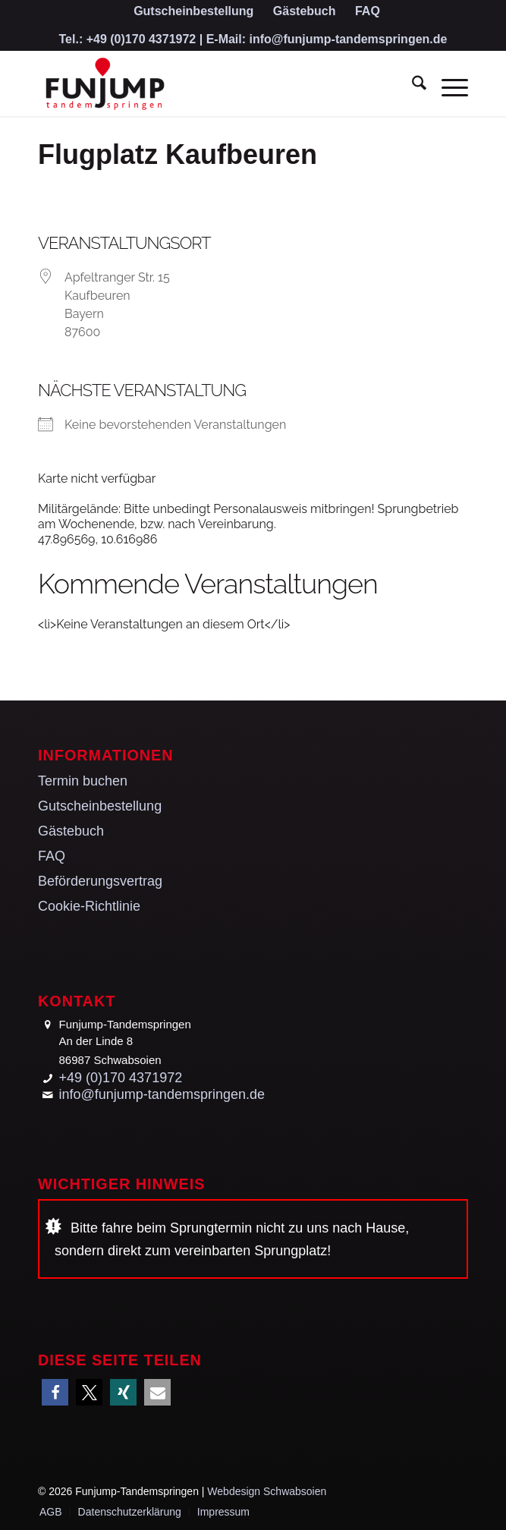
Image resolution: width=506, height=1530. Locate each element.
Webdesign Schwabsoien (266, 1491)
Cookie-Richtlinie (89, 906)
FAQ (51, 856)
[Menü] (447, 85)
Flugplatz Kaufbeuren (177, 154)
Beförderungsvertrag (100, 881)
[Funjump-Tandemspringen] (210, 85)
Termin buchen (82, 781)
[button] (55, 1392)
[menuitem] (194, 12)
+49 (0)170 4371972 (141, 39)
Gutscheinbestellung (100, 806)
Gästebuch (71, 831)
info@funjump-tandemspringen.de (349, 39)
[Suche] (411, 85)
